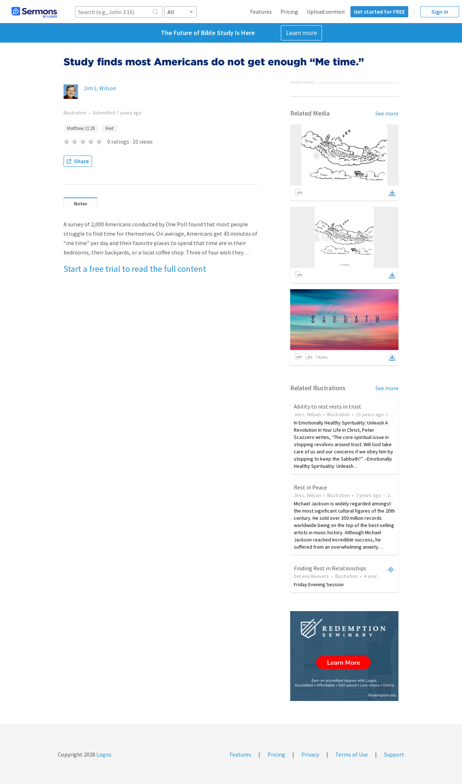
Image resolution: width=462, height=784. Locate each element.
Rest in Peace (310, 487)
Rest (109, 128)
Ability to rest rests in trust (327, 406)
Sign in (439, 11)
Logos (103, 754)
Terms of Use (351, 754)
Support (394, 754)
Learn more (301, 33)
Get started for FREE (379, 11)
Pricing (289, 11)
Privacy (310, 754)
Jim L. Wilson (100, 88)
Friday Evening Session (319, 584)
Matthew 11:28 (81, 128)
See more (386, 113)
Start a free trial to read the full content (135, 268)
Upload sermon (326, 11)
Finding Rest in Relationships (330, 568)
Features (261, 11)
